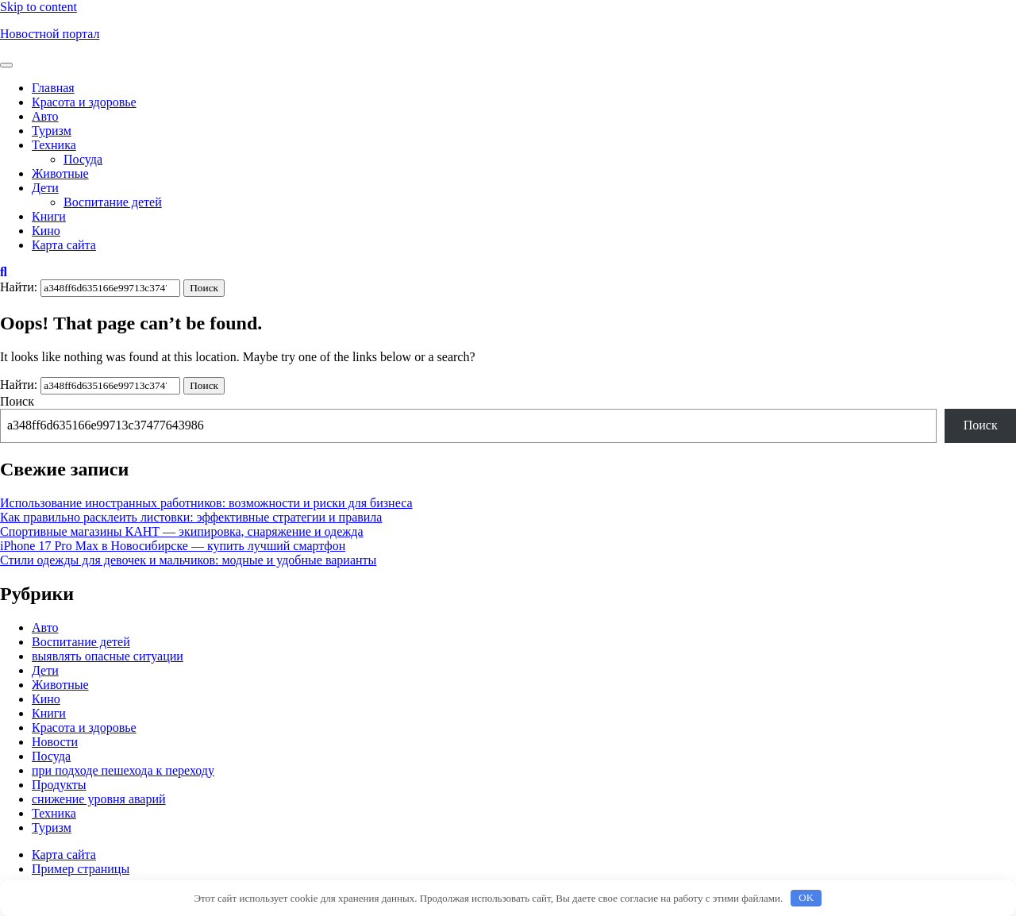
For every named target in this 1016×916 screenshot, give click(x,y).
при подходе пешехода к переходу (123, 770)
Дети (45, 187)
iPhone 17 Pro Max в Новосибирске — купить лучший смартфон (172, 545)
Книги (49, 216)
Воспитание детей (113, 202)
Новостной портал (49, 33)
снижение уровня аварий (99, 799)
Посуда (83, 159)
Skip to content (38, 6)
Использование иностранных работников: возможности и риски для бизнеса (206, 503)
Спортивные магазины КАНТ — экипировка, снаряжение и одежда (182, 531)
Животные (60, 173)
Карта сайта (64, 245)
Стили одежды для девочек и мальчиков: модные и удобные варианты (188, 560)
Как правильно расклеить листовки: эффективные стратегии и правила (191, 517)
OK (806, 897)
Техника (54, 145)
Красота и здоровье (84, 102)
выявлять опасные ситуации (107, 656)
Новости (55, 742)
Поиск (17, 401)
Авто (45, 116)
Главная (53, 87)
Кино (46, 230)
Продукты (59, 784)
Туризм (51, 130)
